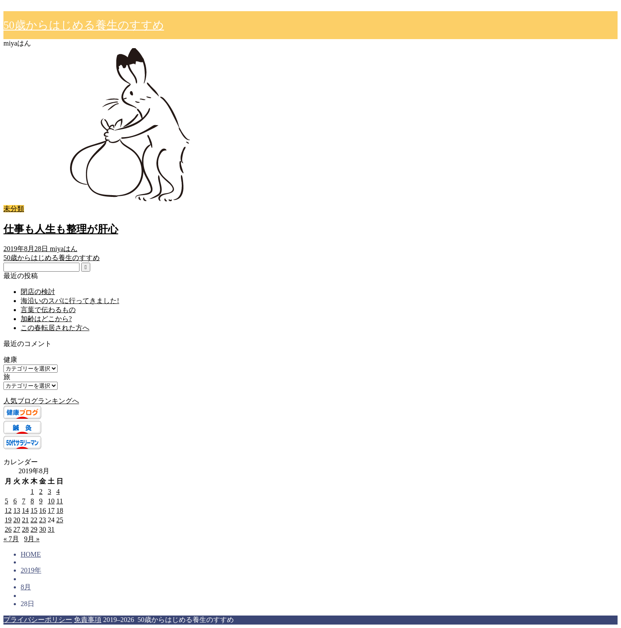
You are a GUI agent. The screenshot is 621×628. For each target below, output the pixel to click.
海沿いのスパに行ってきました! (70, 300)
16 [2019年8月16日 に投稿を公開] (42, 510)
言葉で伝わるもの (48, 309)
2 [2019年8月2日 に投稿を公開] (41, 491)
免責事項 (87, 619)
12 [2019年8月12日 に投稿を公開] (8, 510)
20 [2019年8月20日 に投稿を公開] (16, 520)
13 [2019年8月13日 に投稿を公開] (16, 510)
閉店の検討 (38, 291)
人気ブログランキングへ (41, 400)
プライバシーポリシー (37, 619)
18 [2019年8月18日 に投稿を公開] (59, 510)
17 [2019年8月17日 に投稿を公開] (51, 510)
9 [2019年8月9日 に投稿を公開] (41, 501)
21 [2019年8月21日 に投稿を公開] (25, 520)
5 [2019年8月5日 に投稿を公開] (6, 501)
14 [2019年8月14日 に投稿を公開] (25, 510)
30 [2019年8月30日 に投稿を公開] (42, 529)
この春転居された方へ (55, 327)
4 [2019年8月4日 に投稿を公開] (58, 491)
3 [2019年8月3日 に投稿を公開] (49, 491)
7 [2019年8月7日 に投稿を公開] (23, 501)
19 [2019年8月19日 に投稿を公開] (8, 520)
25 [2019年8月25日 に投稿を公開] (59, 520)
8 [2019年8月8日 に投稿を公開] (32, 501)
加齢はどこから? (46, 318)
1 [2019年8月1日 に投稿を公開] (32, 491)
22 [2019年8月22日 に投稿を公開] (34, 520)
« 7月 (11, 538)
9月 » (32, 538)
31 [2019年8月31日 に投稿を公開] (51, 529)
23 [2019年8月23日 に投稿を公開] (42, 520)
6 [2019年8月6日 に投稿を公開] (15, 501)
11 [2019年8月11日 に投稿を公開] (59, 501)
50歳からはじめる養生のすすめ (83, 25)
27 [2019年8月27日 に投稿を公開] (16, 529)
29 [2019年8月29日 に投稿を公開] (34, 529)
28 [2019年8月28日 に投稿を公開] (25, 529)
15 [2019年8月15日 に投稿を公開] (34, 510)
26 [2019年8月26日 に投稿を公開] (8, 529)
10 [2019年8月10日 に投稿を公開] (51, 501)
